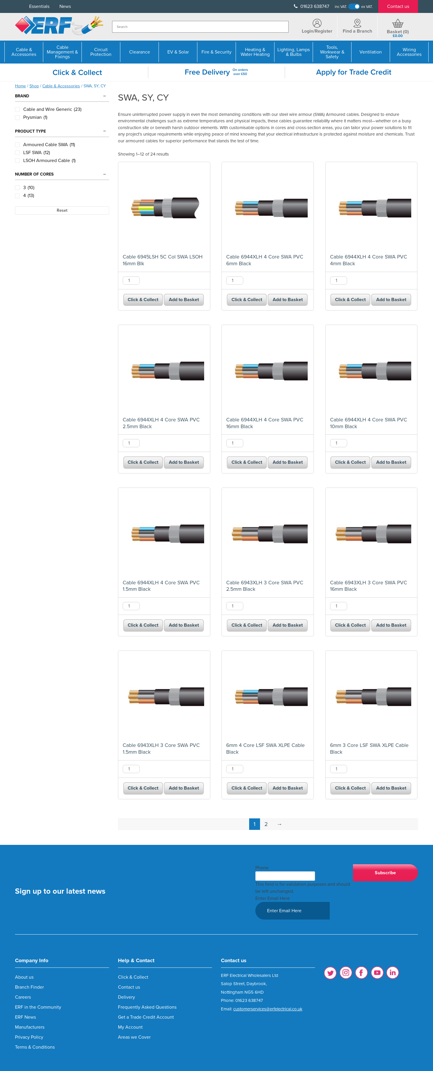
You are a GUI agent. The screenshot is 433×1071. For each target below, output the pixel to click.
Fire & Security (216, 52)
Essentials (39, 6)
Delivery (126, 997)
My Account (130, 1027)
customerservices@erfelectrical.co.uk (267, 1009)
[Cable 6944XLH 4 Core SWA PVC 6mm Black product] (268, 208)
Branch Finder (29, 987)
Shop (34, 86)
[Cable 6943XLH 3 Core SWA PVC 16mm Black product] (371, 534)
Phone (262, 868)
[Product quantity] (131, 280)
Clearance (139, 52)
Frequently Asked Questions (147, 1007)
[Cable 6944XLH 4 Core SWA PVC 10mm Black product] (371, 371)
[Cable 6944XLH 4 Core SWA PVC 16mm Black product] (268, 371)
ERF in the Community (38, 1007)
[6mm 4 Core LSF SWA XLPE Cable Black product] (268, 697)
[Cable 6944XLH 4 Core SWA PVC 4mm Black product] (371, 208)
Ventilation (370, 52)
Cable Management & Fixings (62, 52)
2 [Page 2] (266, 824)
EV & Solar (178, 52)
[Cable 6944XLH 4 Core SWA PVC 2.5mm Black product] (164, 371)
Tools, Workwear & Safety (332, 52)
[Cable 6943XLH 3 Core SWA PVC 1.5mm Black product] (164, 697)
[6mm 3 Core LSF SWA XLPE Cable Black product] (371, 697)
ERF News (25, 1017)
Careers (23, 997)
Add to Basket (184, 300)
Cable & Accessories (23, 52)
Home (20, 86)
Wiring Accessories (409, 52)
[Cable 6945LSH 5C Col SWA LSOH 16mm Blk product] (164, 208)
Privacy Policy (29, 1037)
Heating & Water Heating (255, 52)
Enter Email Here (272, 898)
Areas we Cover (134, 1037)
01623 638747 (311, 6)
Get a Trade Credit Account (146, 1017)
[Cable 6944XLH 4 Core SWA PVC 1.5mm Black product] (164, 534)
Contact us (398, 6)
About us (24, 977)
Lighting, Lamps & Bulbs (293, 52)
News (65, 6)
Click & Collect (143, 300)
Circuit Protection (100, 52)
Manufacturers (29, 1027)
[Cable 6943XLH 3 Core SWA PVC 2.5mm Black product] (268, 534)
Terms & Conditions (35, 1047)
